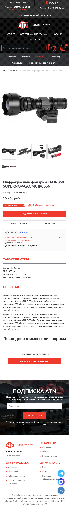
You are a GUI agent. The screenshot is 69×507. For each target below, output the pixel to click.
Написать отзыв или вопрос (34, 361)
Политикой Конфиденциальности (48, 422)
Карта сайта (13, 472)
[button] (17, 9)
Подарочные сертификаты (43, 63)
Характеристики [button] (19, 223)
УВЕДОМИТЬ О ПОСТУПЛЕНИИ (34, 214)
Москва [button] (23, 232)
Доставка (46, 447)
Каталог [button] (10, 34)
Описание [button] (50, 223)
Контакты (34, 39)
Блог (44, 467)
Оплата (45, 452)
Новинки (58, 34)
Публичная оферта (16, 476)
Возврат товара (49, 456)
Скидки (45, 472)
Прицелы (11, 56)
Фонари (39, 56)
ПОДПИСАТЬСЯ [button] (34, 416)
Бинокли (25, 56)
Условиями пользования (32, 425)
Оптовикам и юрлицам (34, 34)
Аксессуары (18, 63)
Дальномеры (55, 56)
